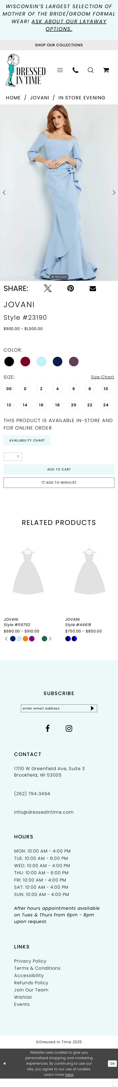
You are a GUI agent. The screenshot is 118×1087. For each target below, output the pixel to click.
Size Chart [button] (100, 378)
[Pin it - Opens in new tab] (70, 289)
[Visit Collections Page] (59, 46)
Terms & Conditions (37, 977)
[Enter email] (59, 716)
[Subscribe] (98, 716)
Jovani (39, 98)
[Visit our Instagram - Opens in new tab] (69, 737)
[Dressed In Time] (25, 71)
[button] (60, 71)
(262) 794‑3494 (32, 802)
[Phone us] (75, 71)
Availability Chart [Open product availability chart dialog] (31, 442)
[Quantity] (13, 459)
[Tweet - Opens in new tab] (48, 289)
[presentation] (28, 578)
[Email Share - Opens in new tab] (93, 289)
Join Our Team (31, 998)
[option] (59, 193)
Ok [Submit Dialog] (112, 1071)
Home (13, 98)
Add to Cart (59, 473)
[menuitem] (60, 71)
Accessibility (29, 984)
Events (22, 1013)
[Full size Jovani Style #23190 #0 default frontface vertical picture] (59, 193)
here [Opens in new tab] (69, 1083)
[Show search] (91, 71)
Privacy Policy (30, 969)
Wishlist (23, 1006)
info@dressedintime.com (44, 821)
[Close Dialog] (5, 1072)
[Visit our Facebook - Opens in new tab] (47, 737)
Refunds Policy (31, 991)
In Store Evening (82, 98)
